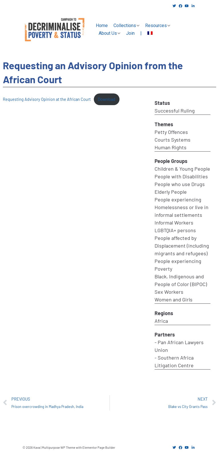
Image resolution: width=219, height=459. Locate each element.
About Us (108, 33)
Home (102, 25)
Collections (124, 25)
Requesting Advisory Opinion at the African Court (47, 99)
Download (106, 99)
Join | (134, 33)
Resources (156, 25)
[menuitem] (150, 33)
